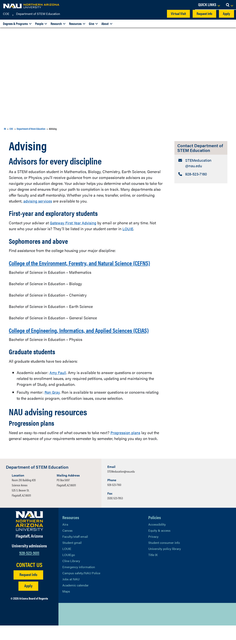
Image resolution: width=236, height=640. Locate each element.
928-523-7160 (114, 499)
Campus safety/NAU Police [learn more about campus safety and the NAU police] (81, 587)
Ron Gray (53, 407)
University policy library (164, 563)
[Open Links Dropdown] (209, 5)
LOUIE (128, 228)
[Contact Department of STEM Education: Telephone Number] (200, 175)
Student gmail (72, 557)
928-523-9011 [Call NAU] (29, 567)
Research (56, 23)
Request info (204, 13)
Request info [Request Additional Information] (28, 589)
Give (91, 23)
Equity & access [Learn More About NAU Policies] (159, 545)
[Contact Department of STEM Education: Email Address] (200, 163)
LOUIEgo (68, 569)
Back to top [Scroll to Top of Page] (214, 629)
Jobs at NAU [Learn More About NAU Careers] (70, 593)
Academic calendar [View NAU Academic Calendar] (75, 600)
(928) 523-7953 (115, 512)
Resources (75, 23)
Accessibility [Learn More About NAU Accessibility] (157, 539)
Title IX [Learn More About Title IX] (153, 569)
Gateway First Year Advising (74, 222)
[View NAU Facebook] (73, 629)
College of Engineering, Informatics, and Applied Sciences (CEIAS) (81, 341)
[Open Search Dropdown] (229, 5)
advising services (38, 201)
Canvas (67, 545)
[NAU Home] (31, 6)
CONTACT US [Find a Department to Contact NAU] (29, 579)
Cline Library (71, 575)
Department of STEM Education (38, 13)
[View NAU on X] (65, 629)
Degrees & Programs (15, 23)
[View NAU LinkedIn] (81, 629)
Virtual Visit (178, 13)
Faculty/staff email (75, 551)
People (39, 23)
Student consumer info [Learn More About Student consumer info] (164, 557)
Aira (65, 539)
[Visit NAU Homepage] (29, 535)
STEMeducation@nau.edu (121, 486)
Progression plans (125, 447)
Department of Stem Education (31, 129)
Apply (226, 13)
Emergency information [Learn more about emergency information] (78, 581)
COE (6, 13)
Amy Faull (58, 387)
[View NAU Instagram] (89, 629)
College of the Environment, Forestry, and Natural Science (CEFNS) (81, 266)
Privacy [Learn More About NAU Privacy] (153, 551)
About (105, 23)
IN (5, 129)
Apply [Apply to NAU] (28, 600)
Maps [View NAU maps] (66, 606)
